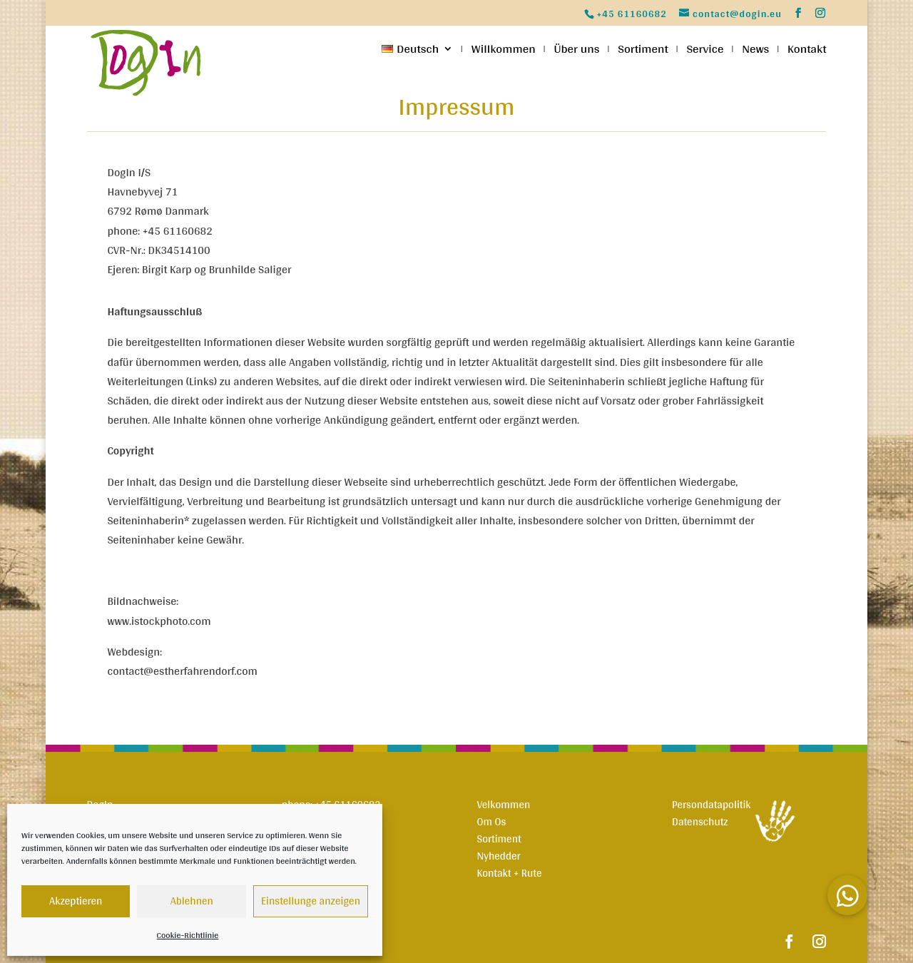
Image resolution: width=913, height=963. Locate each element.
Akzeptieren (75, 900)
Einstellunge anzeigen (310, 900)
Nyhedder (498, 855)
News (755, 51)
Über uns (576, 51)
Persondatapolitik (711, 804)
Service (704, 51)
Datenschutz (700, 821)
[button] (847, 895)
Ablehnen (191, 900)
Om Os (491, 821)
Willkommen (503, 51)
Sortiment (643, 51)
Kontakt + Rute (508, 872)
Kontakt (806, 51)
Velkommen (503, 804)
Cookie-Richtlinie (188, 935)
